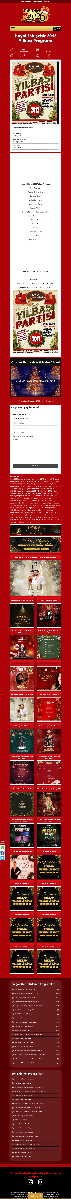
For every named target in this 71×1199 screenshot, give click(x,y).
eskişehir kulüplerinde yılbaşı (20, 510)
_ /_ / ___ (49, 49)
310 (57, 1038)
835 (57, 998)
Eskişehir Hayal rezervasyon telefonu (23, 500)
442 (57, 1018)
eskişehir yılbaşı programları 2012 (44, 520)
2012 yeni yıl (45, 479)
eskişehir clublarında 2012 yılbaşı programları (37, 486)
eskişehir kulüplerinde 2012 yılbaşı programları (37, 508)
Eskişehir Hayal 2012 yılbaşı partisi (29, 496)
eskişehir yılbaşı (43, 515)
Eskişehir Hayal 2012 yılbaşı (47, 491)
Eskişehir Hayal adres (31, 498)
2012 (11, 479)
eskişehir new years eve (32, 512)
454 (57, 1010)
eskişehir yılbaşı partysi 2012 (49, 517)
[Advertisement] (35, 169)
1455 (57, 989)
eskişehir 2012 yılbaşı (35, 481)
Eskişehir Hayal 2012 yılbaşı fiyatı (22, 493)
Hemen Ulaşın (35, 1196)
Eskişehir (23, 481)
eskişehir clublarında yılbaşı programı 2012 (40, 488)
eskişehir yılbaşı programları (20, 520)
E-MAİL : (19, 428)
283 (57, 1047)
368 (57, 1034)
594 (57, 1002)
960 (57, 994)
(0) (24, 55)
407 (57, 1026)
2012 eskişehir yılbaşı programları (27, 479)
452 (57, 1014)
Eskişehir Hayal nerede (47, 498)
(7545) (24, 49)
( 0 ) (49, 55)
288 (57, 1043)
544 (57, 1006)
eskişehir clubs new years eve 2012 (23, 491)
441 (57, 1022)
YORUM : (15, 440)
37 (58, 1063)
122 (57, 1059)
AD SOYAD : (20, 419)
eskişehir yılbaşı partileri (28, 517)
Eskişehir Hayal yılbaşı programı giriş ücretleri (31, 505)
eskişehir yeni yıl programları (25, 515)
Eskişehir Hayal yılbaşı (26, 503)
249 (57, 1055)
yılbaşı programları (25, 522)
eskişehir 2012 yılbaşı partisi (28, 484)
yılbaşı (14, 522)
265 (57, 1051)
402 (57, 1030)
